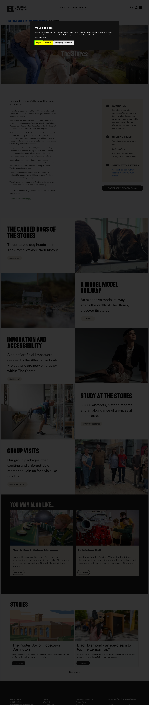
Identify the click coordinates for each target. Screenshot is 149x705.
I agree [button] (38, 43)
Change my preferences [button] (63, 43)
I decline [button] (48, 43)
